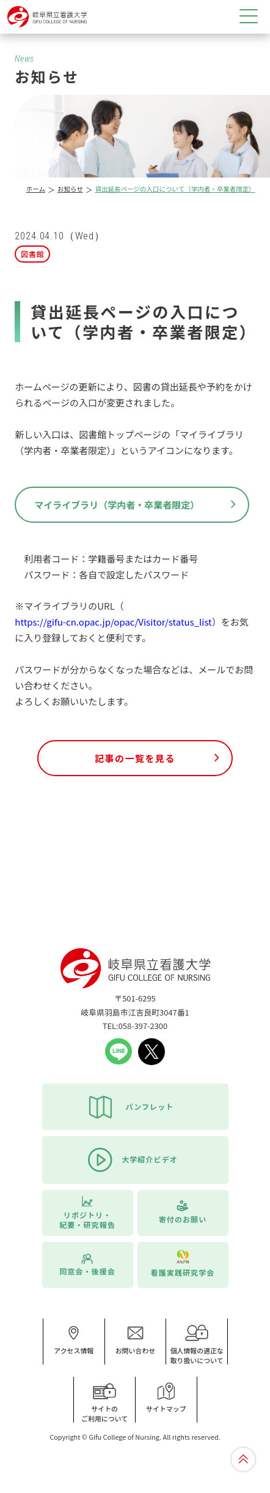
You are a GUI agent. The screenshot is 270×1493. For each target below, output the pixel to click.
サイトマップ (166, 1398)
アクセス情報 (73, 1340)
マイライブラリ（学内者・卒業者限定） (116, 504)
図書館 (32, 254)
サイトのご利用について (104, 1402)
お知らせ (70, 188)
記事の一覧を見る (135, 758)
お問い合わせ (135, 1340)
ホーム (35, 188)
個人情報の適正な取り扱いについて (197, 1344)
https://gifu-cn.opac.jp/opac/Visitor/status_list (113, 621)
